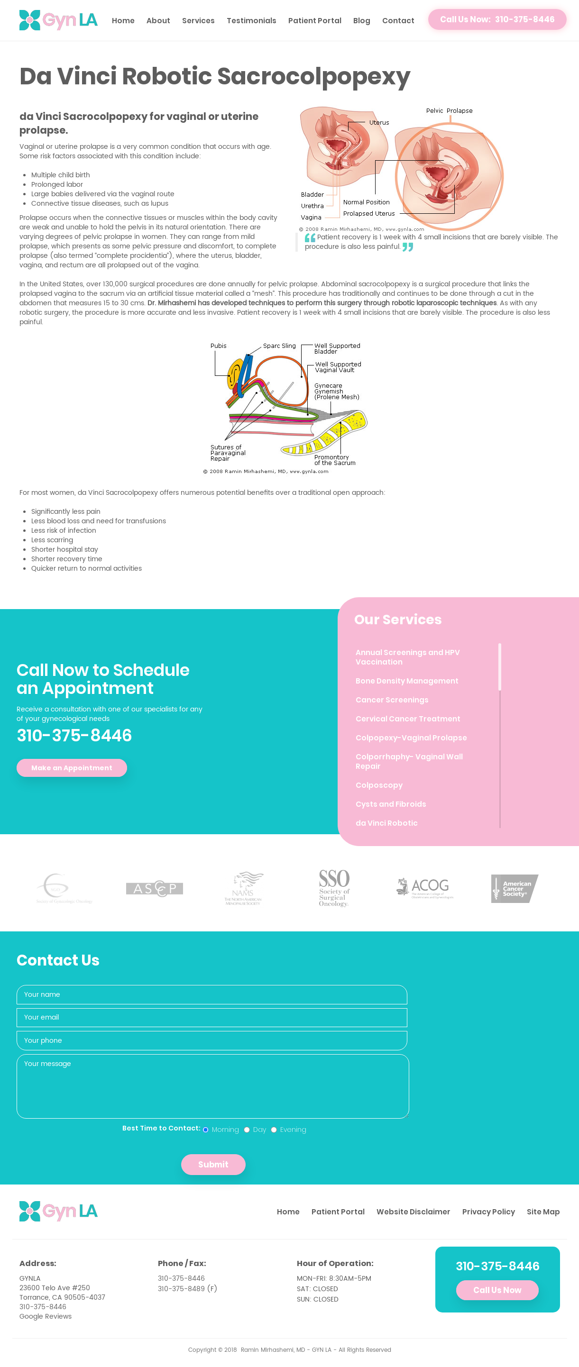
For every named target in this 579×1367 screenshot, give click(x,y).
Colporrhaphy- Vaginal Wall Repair (409, 761)
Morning (220, 1129)
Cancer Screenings (392, 700)
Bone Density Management (407, 681)
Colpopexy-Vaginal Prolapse (411, 738)
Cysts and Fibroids (391, 804)
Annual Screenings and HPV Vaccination (408, 657)
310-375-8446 (74, 735)
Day (255, 1129)
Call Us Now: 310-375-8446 (497, 19)
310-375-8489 (181, 1289)
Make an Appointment (71, 768)
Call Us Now (497, 1290)
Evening (288, 1129)
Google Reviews (45, 1316)
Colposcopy (379, 785)
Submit (213, 1164)
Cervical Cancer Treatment (408, 719)
